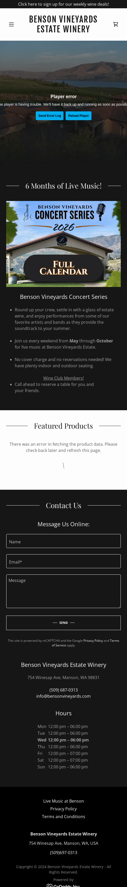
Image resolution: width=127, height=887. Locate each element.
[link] (63, 24)
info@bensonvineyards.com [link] (63, 696)
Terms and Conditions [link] (63, 816)
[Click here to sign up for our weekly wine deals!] (63, 4)
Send (63, 623)
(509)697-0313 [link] (63, 852)
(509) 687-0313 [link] (64, 690)
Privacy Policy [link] (93, 640)
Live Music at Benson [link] (63, 801)
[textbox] (63, 541)
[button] (14, 24)
